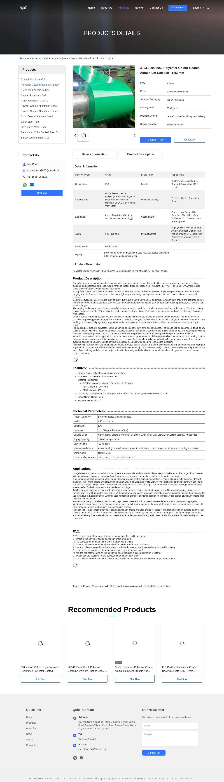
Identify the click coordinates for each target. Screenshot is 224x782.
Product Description (140, 154)
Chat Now (178, 7)
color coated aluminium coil (126, 586)
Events (139, 7)
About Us (106, 7)
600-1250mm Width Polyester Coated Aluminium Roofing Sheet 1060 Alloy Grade (86, 669)
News (29, 734)
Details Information (94, 154)
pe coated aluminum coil (93, 586)
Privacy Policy (36, 778)
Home (91, 7)
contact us (154, 752)
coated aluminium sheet (157, 586)
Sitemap (49, 778)
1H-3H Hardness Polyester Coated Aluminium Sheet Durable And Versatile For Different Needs (134, 669)
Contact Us (156, 7)
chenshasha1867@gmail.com (43, 170)
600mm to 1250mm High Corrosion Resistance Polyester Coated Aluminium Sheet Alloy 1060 (40, 669)
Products (123, 7)
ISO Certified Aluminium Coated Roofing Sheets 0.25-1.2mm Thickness (179, 669)
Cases (29, 739)
